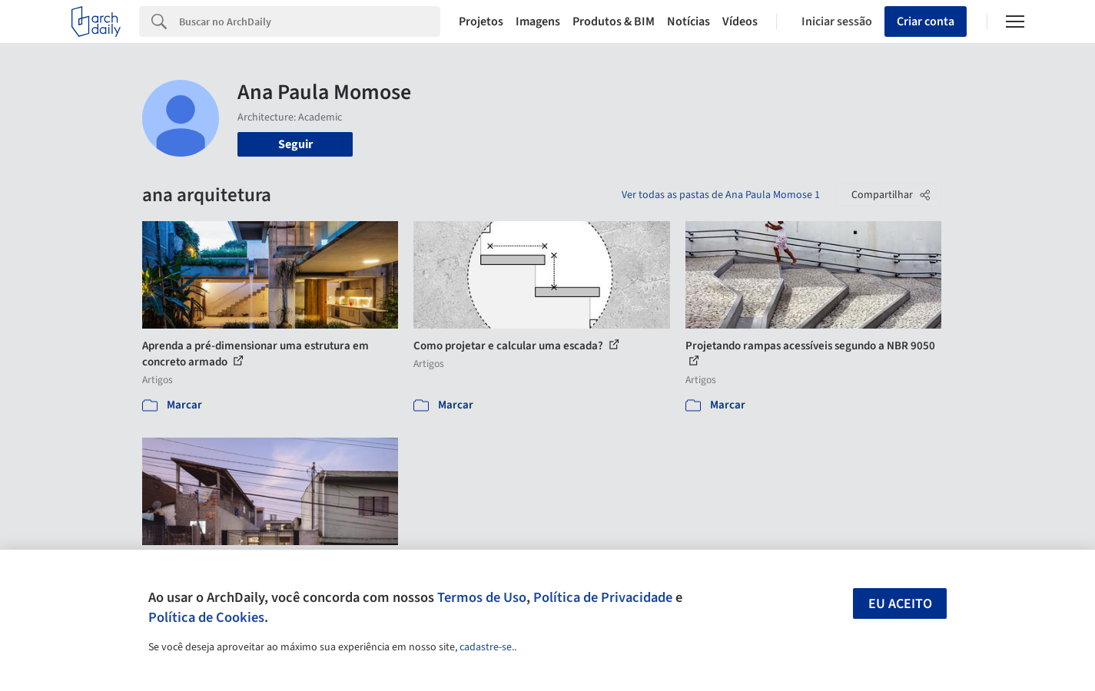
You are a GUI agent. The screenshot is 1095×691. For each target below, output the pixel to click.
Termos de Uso (481, 597)
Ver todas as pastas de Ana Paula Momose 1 (721, 195)
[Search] (310, 21)
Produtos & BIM (613, 21)
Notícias (688, 21)
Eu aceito (900, 603)
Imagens (538, 21)
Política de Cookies (206, 617)
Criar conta (925, 21)
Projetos (481, 21)
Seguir (295, 144)
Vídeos (740, 21)
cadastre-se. (487, 647)
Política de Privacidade (602, 597)
